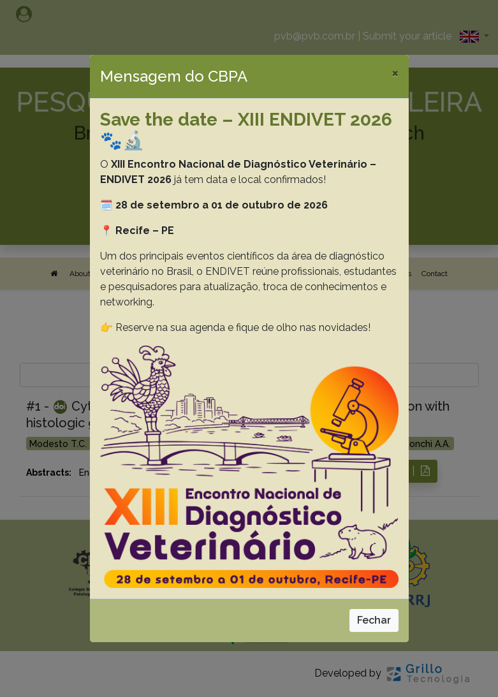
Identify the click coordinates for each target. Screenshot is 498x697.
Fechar (374, 620)
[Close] (395, 73)
